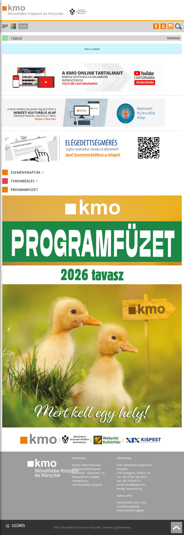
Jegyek (23, 26)
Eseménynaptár (27, 172)
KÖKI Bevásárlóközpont (86, 469)
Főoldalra (173, 38)
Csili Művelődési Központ (87, 484)
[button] (13, 28)
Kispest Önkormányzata (86, 465)
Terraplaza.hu (80, 481)
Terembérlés (24, 181)
